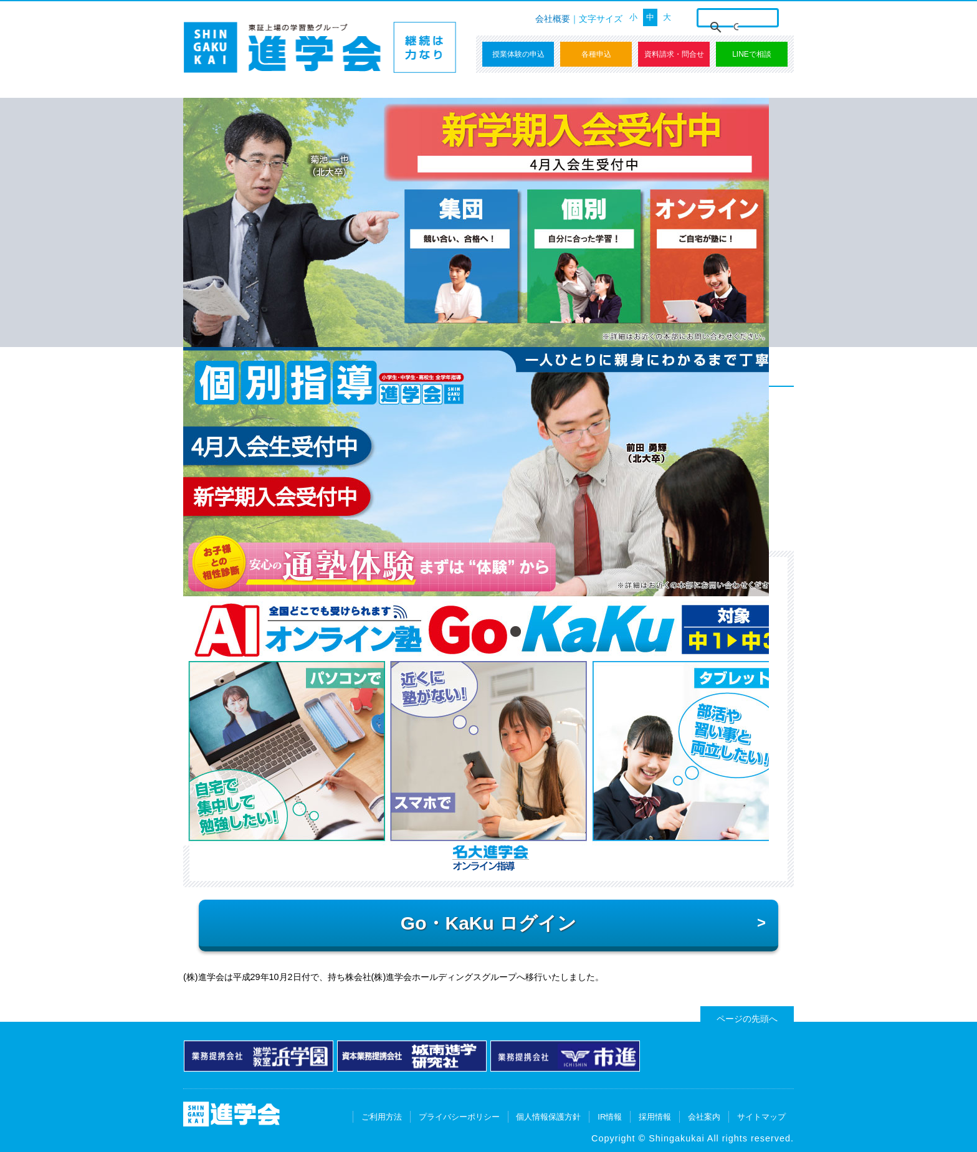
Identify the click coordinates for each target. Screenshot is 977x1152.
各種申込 (596, 54)
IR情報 (610, 1116)
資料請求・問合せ (674, 54)
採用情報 (655, 1116)
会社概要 (552, 19)
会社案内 (704, 1116)
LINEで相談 (751, 54)
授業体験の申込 (518, 54)
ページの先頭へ (747, 1019)
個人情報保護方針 (548, 1116)
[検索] (735, 27)
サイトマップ (761, 1116)
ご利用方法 (381, 1116)
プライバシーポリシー (459, 1116)
